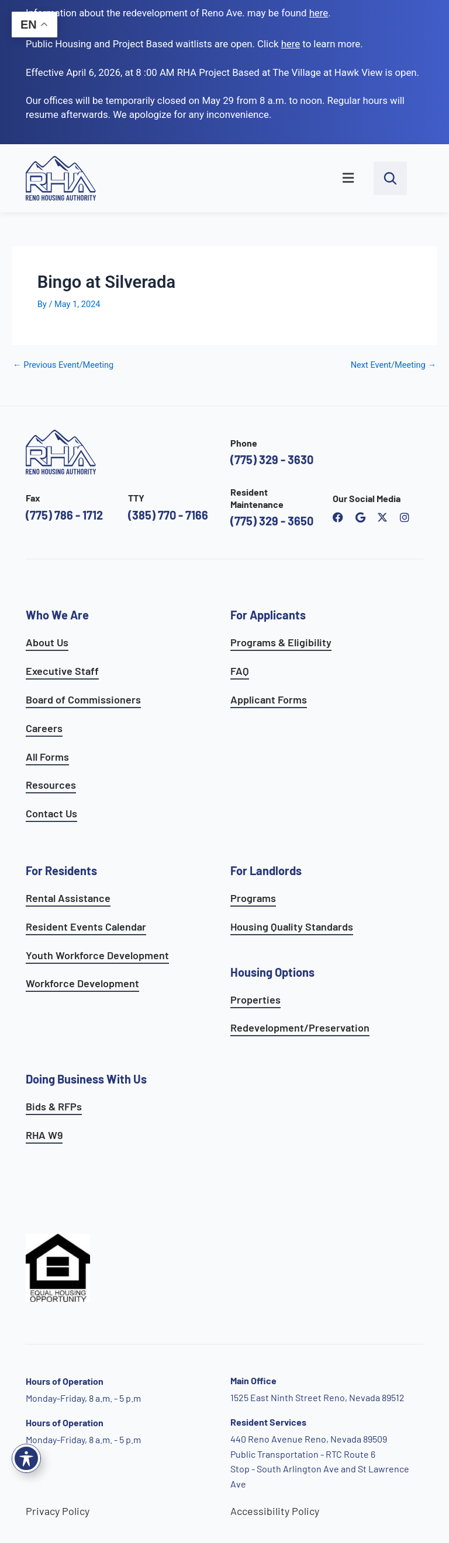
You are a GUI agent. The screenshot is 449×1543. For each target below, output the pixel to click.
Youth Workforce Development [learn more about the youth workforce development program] (97, 955)
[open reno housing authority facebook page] (338, 517)
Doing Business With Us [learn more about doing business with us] (86, 1079)
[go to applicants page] (291, 44)
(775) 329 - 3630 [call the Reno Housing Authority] (271, 459)
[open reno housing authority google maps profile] (360, 517)
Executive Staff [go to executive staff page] (62, 670)
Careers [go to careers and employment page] (44, 728)
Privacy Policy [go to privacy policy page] (57, 1510)
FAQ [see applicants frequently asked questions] (239, 670)
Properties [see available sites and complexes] (255, 999)
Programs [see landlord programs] (253, 897)
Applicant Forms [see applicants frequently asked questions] (268, 699)
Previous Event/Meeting (63, 365)
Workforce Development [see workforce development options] (82, 983)
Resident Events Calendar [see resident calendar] (86, 926)
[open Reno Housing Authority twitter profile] (382, 517)
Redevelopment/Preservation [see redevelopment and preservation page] (299, 1027)
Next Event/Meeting (393, 365)
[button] (241, 179)
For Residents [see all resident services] (61, 870)
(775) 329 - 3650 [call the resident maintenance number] (271, 521)
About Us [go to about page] (47, 642)
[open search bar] (390, 178)
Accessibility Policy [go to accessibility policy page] (274, 1510)
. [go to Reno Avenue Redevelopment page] (320, 13)
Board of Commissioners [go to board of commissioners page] (83, 699)
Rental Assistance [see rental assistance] (68, 897)
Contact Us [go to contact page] (51, 813)
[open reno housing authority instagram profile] (404, 517)
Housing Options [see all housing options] (272, 972)
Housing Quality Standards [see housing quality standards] (291, 926)
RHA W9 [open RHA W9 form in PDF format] (44, 1134)
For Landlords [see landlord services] (266, 870)
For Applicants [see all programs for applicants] (268, 615)
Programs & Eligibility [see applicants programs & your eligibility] (280, 642)
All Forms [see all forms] (47, 756)
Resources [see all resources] (51, 784)
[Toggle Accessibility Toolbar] (26, 1458)
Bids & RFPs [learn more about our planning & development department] (54, 1106)
